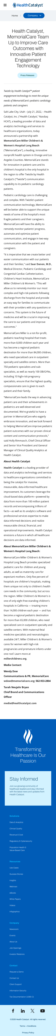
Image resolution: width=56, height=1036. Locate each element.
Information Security (18, 991)
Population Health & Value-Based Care (18, 848)
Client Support (16, 984)
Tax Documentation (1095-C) (22, 997)
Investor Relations (17, 954)
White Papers (15, 899)
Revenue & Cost (16, 835)
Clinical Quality (16, 829)
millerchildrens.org (15, 658)
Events (12, 936)
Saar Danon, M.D (41, 264)
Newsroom (14, 929)
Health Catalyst (13, 467)
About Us (13, 942)
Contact (13, 965)
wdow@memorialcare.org (19, 681)
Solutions (14, 816)
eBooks (13, 893)
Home (15, 15)
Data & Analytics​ (16, 822)
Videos (12, 905)
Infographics (15, 912)
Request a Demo (17, 972)
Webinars (13, 887)
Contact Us (14, 978)
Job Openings (15, 948)
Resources (15, 861)
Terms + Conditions (28, 1026)
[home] (33, 5)
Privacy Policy (28, 1033)
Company (14, 923)
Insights (13, 880)
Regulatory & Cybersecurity (21, 841)
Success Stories (16, 874)
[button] (5, 5)
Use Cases (14, 868)
